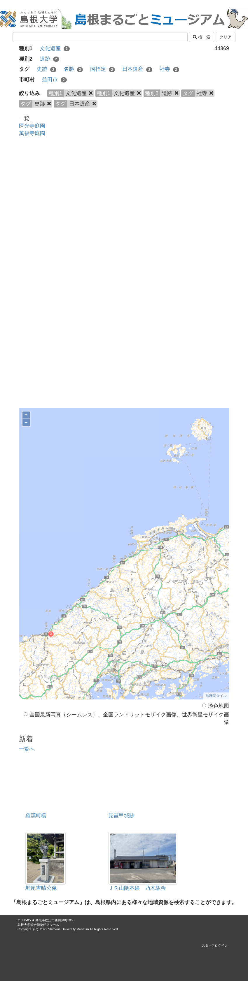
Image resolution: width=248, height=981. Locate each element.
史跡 (46, 69)
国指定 (102, 69)
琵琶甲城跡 (121, 815)
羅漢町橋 (35, 815)
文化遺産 (55, 48)
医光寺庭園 (32, 126)
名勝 (73, 69)
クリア (225, 37)
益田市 (54, 79)
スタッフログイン (215, 945)
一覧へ (27, 749)
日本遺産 (137, 69)
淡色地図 (215, 706)
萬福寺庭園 (32, 133)
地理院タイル (216, 696)
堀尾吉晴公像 (41, 888)
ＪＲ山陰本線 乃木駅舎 (137, 888)
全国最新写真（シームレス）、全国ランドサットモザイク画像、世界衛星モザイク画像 (126, 718)
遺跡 (49, 59)
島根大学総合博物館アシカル (38, 924)
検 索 (201, 37)
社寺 (169, 69)
